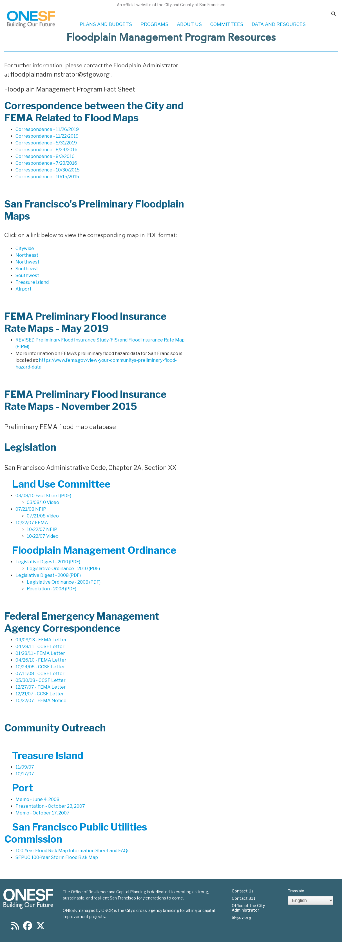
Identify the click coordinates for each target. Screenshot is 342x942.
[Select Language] (311, 900)
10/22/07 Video (43, 536)
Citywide (24, 248)
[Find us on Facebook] (27, 927)
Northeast (26, 255)
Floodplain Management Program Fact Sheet (69, 89)
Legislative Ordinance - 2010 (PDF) (63, 568)
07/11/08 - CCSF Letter (39, 673)
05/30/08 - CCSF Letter (40, 680)
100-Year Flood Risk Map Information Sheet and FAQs (72, 850)
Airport (23, 289)
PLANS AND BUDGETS (106, 24)
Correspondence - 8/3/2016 (45, 156)
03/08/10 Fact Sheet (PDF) (43, 495)
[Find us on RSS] (15, 927)
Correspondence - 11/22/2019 (47, 136)
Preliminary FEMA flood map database (60, 426)
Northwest (27, 262)
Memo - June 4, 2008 (37, 799)
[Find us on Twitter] (40, 927)
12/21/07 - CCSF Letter (39, 694)
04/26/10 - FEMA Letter (40, 660)
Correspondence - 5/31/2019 (46, 143)
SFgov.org (241, 917)
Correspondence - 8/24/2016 (46, 149)
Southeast (26, 268)
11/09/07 (24, 767)
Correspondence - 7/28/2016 (46, 163)
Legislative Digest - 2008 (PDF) (48, 575)
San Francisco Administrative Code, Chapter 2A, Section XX (90, 467)
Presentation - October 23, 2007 (50, 806)
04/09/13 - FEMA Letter (41, 639)
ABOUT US (189, 24)
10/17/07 (24, 773)
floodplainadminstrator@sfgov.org (60, 74)
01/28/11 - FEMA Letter (40, 653)
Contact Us (243, 891)
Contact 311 (244, 898)
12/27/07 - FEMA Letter (40, 687)
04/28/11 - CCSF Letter (39, 646)
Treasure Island (32, 282)
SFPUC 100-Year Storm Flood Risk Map (56, 857)
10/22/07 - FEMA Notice (40, 700)
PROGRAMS (154, 24)
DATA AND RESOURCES (279, 24)
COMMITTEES (226, 24)
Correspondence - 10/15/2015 (47, 176)
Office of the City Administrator (248, 907)
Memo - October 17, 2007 (42, 813)
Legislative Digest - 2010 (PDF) (47, 561)
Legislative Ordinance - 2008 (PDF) (63, 582)
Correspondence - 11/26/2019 (47, 129)
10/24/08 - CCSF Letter (40, 666)
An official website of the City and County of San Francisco (171, 4)
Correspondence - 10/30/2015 (47, 170)
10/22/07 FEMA (31, 522)
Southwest (27, 275)
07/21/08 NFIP (30, 509)
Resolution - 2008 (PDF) (51, 588)
